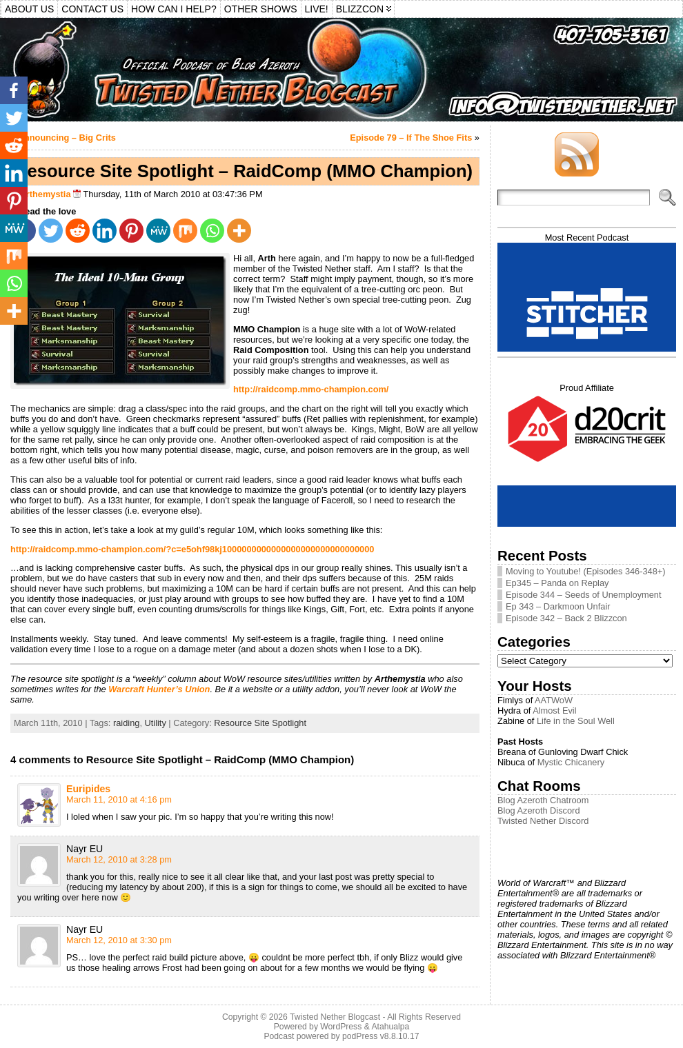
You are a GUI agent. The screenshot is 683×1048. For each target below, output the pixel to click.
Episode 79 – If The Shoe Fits (411, 137)
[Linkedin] (104, 231)
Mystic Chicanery (570, 762)
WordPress (341, 1026)
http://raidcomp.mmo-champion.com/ (310, 389)
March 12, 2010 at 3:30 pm (119, 940)
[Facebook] (14, 90)
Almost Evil (554, 710)
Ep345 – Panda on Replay (557, 583)
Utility (155, 723)
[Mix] (185, 231)
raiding (126, 723)
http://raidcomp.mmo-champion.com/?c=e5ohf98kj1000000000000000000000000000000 (192, 549)
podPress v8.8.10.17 (380, 1036)
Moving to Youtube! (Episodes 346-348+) (586, 571)
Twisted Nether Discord (542, 821)
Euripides (88, 788)
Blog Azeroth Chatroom (542, 800)
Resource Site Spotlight (260, 723)
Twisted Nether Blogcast (335, 1017)
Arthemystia (45, 194)
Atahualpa (390, 1026)
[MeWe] (158, 231)
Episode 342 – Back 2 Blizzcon (566, 618)
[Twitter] (51, 231)
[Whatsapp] (212, 231)
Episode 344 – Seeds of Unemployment (584, 595)
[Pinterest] (131, 231)
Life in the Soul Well (576, 721)
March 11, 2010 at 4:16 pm (119, 799)
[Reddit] (78, 231)
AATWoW (554, 700)
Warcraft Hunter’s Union (159, 689)
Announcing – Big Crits (67, 137)
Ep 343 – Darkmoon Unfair (558, 606)
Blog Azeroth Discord (538, 810)
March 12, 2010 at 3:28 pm (119, 859)
